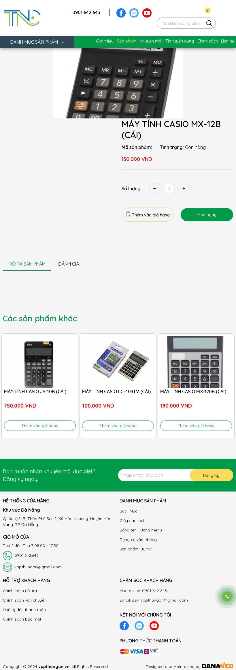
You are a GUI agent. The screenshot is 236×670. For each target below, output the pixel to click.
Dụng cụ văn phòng (138, 539)
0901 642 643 (86, 12)
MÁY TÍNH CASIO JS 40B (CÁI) (35, 391)
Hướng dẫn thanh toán (24, 609)
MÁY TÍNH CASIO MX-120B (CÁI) (193, 391)
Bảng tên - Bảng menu (141, 530)
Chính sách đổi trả (20, 590)
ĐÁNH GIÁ (68, 264)
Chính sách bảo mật (22, 619)
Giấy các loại (132, 520)
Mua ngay (206, 214)
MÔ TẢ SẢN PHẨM (27, 264)
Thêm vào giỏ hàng (147, 214)
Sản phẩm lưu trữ (136, 549)
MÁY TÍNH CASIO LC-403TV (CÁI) (116, 391)
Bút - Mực (128, 511)
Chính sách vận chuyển (25, 600)
